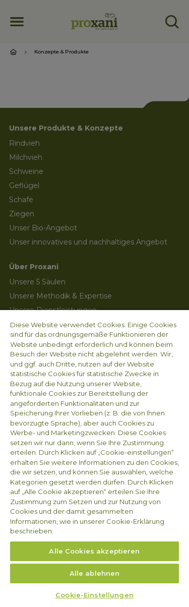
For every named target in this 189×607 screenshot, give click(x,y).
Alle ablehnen (95, 573)
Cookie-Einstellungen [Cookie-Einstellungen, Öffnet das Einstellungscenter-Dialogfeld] (94, 595)
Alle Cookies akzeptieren (94, 551)
